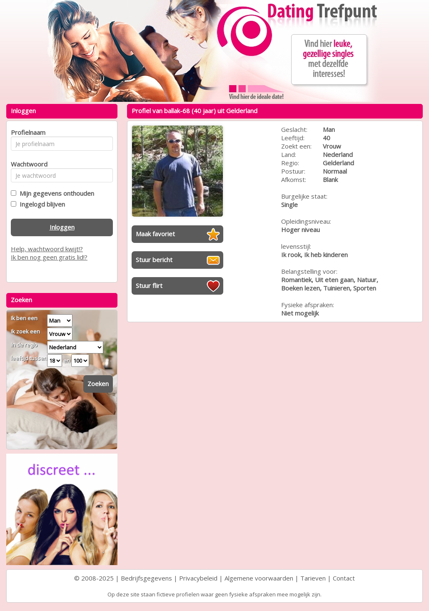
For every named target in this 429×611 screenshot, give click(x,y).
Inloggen (62, 227)
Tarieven (313, 578)
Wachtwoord (27, 164)
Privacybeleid (198, 578)
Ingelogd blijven (40, 204)
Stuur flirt (149, 285)
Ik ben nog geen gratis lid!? (49, 257)
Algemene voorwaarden (258, 578)
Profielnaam (27, 132)
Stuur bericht (154, 259)
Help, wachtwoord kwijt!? (47, 249)
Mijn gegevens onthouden (55, 193)
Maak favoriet (155, 234)
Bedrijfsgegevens (146, 578)
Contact (344, 578)
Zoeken (98, 383)
